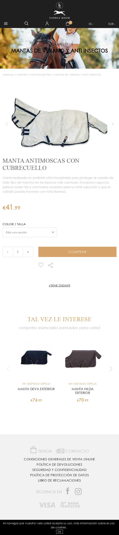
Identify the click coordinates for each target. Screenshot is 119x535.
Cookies (60, 527)
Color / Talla (14, 224)
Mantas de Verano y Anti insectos (59, 50)
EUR (111, 24)
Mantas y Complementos (34, 74)
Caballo (8, 74)
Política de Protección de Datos (59, 475)
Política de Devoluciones (59, 464)
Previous (6, 124)
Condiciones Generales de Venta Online (59, 459)
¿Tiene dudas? (59, 285)
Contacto (72, 450)
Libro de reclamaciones (59, 480)
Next (112, 124)
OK (59, 531)
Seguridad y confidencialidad (59, 470)
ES (90, 24)
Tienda (41, 449)
